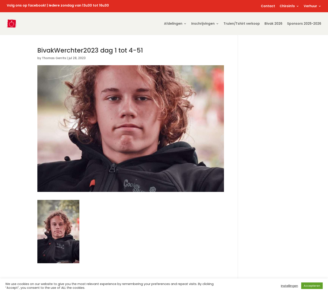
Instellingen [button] (289, 286)
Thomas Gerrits (54, 58)
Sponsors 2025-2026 (304, 23)
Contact (268, 6)
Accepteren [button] (312, 286)
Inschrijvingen (203, 23)
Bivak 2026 (273, 23)
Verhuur (310, 6)
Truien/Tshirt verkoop (242, 23)
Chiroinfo (287, 6)
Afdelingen (173, 23)
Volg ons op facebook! (26, 5)
